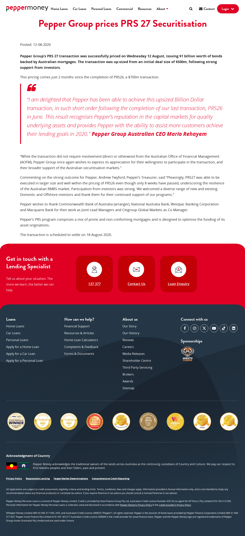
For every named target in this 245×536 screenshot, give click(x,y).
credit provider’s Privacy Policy (175, 505)
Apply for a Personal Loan (24, 360)
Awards (127, 381)
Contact (207, 8)
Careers (128, 347)
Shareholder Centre (136, 360)
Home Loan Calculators (81, 340)
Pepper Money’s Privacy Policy (136, 505)
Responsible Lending (38, 478)
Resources (145, 8)
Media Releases (133, 354)
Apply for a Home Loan (22, 347)
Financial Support (77, 326)
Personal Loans (101, 8)
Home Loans (59, 8)
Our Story (129, 326)
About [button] (162, 8)
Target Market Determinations (71, 478)
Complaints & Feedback (81, 347)
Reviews (128, 340)
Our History (130, 333)
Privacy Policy (14, 478)
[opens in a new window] (185, 328)
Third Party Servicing (137, 367)
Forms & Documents (79, 354)
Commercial (124, 8)
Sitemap (128, 388)
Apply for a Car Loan (20, 354)
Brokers (128, 374)
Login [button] (228, 8)
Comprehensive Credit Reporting (110, 478)
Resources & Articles (79, 333)
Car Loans (79, 8)
